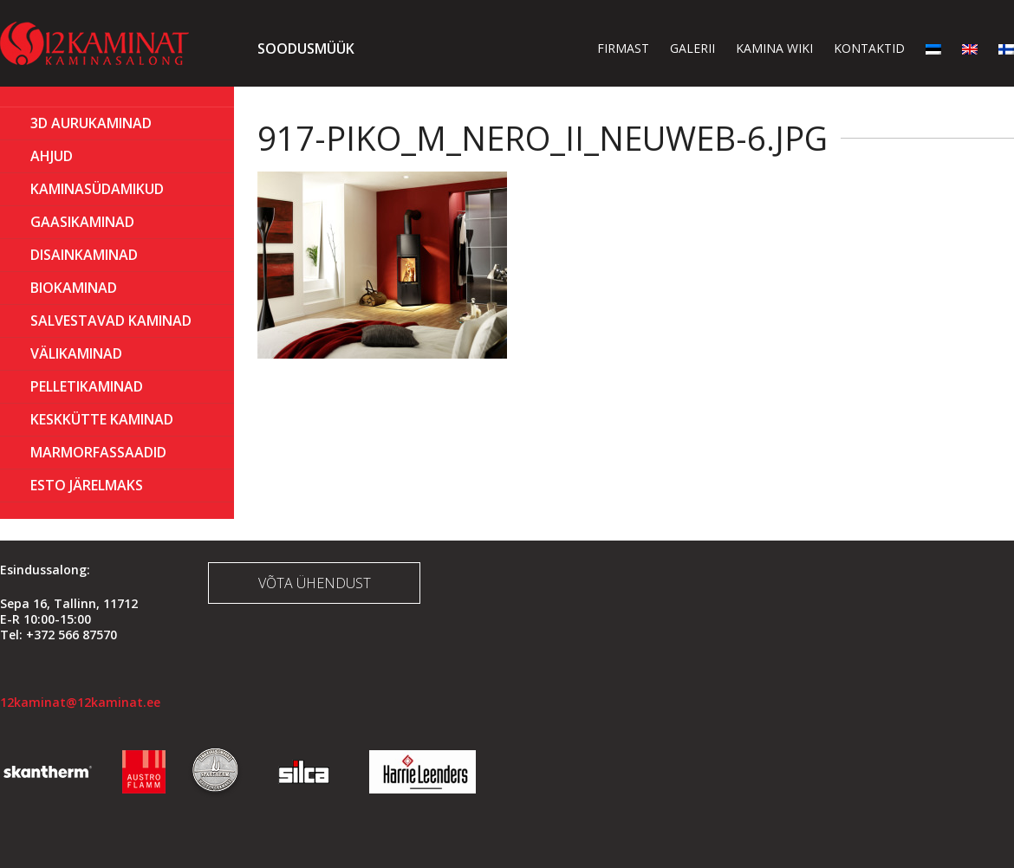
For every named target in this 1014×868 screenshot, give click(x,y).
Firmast (623, 48)
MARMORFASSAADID (98, 452)
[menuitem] (933, 48)
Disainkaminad (84, 254)
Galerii (692, 48)
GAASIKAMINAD (82, 221)
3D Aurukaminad (91, 123)
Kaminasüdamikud (97, 188)
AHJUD (51, 155)
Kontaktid (869, 48)
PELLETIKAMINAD (86, 386)
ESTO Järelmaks (86, 485)
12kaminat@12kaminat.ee (80, 702)
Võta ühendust (314, 583)
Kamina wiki (774, 48)
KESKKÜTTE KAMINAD (101, 419)
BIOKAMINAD (73, 287)
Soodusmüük (305, 48)
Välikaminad (76, 353)
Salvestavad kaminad (111, 320)
